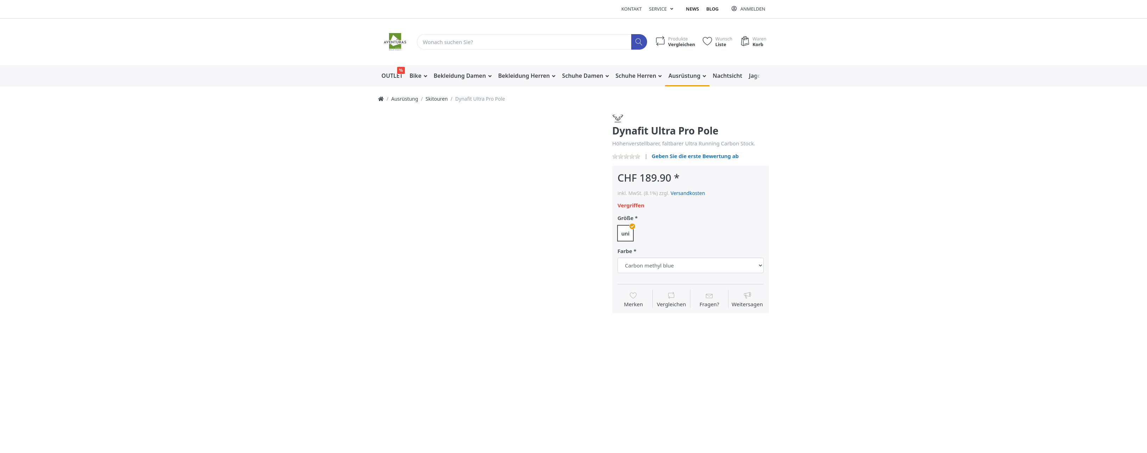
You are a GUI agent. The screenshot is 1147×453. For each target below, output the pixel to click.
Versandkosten (688, 193)
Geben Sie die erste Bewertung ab (695, 155)
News (692, 9)
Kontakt (631, 9)
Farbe (625, 251)
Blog (712, 9)
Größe (625, 218)
